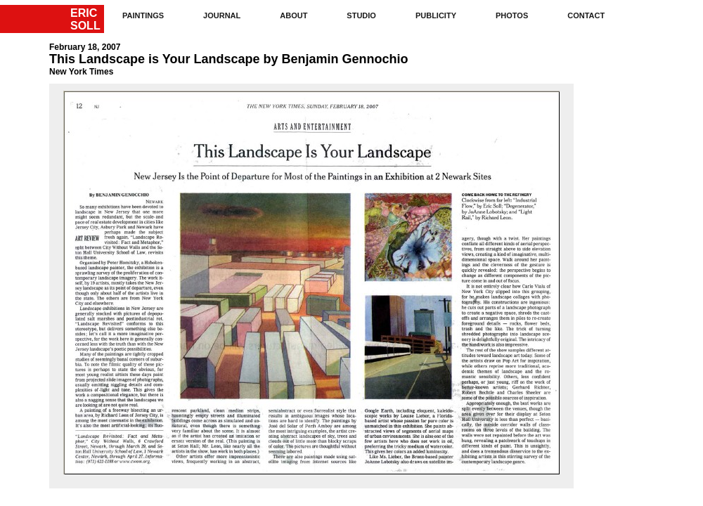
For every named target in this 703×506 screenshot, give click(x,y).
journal (221, 15)
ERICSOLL (85, 19)
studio (361, 15)
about (293, 15)
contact (586, 15)
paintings (143, 15)
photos (512, 15)
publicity (435, 15)
